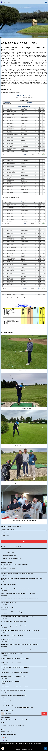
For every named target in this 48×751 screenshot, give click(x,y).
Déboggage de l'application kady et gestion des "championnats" (16, 626)
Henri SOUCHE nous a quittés (8, 607)
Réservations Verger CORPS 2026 (9, 555)
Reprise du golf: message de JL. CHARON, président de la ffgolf (16, 649)
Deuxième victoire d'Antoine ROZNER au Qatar (12, 635)
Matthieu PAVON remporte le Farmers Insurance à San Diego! (16, 588)
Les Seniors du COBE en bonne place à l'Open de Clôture (15, 658)
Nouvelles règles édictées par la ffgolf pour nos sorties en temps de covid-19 (20, 630)
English (5, 740)
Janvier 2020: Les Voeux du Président (10, 681)
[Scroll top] (45, 748)
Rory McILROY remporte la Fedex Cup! (10, 700)
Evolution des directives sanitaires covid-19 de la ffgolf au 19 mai (17, 616)
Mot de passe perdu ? (10, 538)
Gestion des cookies (28, 749)
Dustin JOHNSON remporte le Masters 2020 (12, 653)
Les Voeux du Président (7, 639)
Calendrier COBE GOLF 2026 (8, 549)
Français (5, 737)
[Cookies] (2, 748)
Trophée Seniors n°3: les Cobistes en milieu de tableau (14, 672)
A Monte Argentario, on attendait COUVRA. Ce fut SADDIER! (15, 564)
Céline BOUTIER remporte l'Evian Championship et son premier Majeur (18, 593)
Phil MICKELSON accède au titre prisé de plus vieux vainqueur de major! (18, 612)
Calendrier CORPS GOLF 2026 (8, 552)
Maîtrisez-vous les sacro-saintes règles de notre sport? (13, 725)
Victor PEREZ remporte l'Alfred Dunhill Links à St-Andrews (15, 686)
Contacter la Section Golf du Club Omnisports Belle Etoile (15, 719)
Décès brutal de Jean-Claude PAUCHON (11, 663)
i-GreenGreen (21, 744)
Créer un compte (4, 538)
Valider (24, 541)
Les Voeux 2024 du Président (8, 584)
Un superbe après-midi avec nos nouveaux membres (14, 695)
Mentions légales (19, 749)
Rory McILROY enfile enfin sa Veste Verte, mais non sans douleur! (17, 573)
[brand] (5, 2)
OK (44, 713)
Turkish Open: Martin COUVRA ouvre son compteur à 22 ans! (15, 569)
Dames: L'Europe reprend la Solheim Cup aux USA (13, 690)
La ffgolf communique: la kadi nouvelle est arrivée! (13, 621)
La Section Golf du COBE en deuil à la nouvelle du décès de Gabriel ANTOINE (19, 598)
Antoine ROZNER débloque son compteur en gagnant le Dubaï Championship (19, 644)
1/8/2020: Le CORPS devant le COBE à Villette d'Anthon (14, 676)
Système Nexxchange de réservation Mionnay (12, 558)
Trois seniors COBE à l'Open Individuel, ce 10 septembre (15, 667)
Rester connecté (6, 535)
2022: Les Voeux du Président (8, 602)
